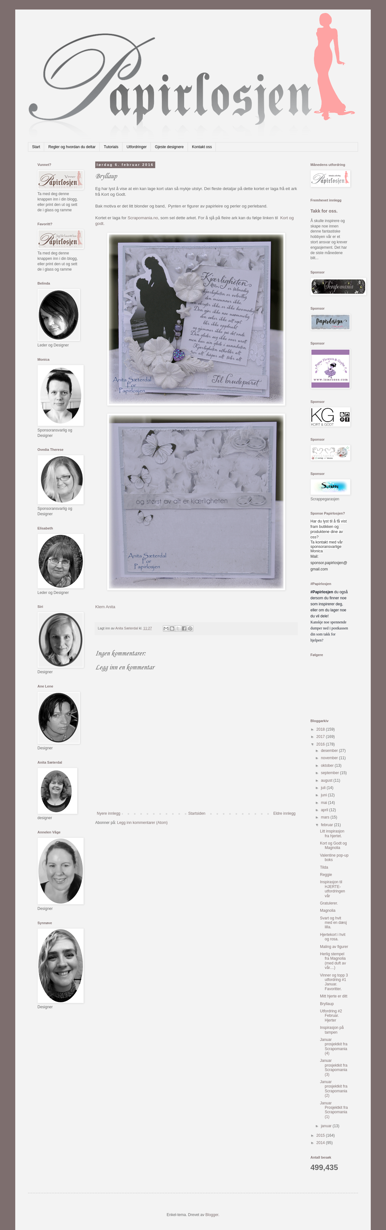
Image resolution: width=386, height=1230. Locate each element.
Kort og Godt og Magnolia (333, 845)
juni (324, 795)
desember (330, 750)
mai (324, 802)
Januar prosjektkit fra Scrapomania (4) (333, 1046)
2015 (321, 1135)
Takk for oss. (324, 211)
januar (327, 1126)
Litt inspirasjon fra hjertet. (332, 833)
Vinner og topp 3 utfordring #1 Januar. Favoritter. (334, 982)
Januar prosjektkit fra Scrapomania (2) (333, 1089)
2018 (321, 729)
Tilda (324, 867)
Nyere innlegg (108, 813)
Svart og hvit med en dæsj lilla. (333, 923)
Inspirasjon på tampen (332, 1029)
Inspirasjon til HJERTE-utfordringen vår (332, 889)
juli (324, 788)
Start (36, 147)
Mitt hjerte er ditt (333, 996)
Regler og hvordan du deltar (72, 147)
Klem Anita (105, 606)
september (330, 773)
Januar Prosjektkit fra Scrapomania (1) (334, 1110)
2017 (321, 736)
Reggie (326, 874)
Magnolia (328, 910)
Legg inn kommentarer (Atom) (142, 822)
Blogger (211, 1215)
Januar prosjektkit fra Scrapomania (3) (333, 1067)
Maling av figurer (334, 946)
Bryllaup (327, 1004)
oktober (328, 765)
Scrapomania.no (143, 217)
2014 (321, 1143)
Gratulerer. (329, 903)
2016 (321, 744)
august (327, 780)
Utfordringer (137, 147)
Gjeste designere (169, 147)
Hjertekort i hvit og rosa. (332, 936)
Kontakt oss (202, 147)
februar (327, 825)
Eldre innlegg (284, 813)
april (325, 810)
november (330, 758)
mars (325, 817)
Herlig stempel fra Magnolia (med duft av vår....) (333, 961)
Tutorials (111, 147)
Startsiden (196, 813)
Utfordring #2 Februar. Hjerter (331, 1016)
